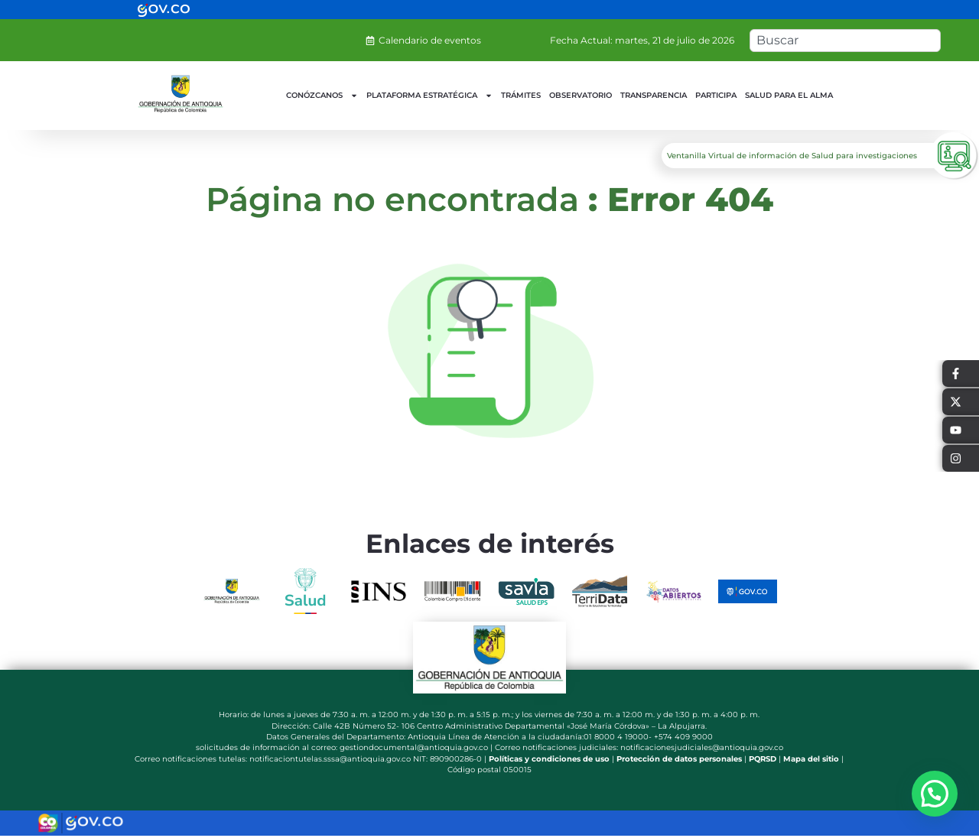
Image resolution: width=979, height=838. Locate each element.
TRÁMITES (521, 95)
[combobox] (845, 40)
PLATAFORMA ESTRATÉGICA (429, 95)
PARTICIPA (716, 95)
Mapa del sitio (811, 759)
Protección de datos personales (679, 759)
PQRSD (762, 759)
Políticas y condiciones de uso (549, 759)
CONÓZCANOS (322, 95)
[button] (935, 794)
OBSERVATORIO (580, 95)
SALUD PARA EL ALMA (789, 95)
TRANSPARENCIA (653, 95)
